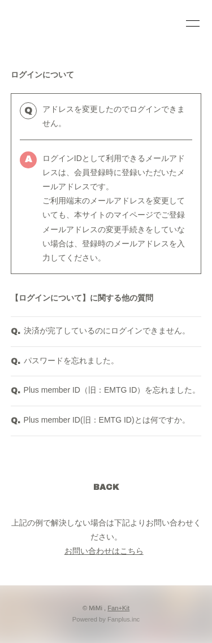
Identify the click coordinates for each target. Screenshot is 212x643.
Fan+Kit (118, 608)
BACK (106, 487)
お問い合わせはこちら (104, 550)
